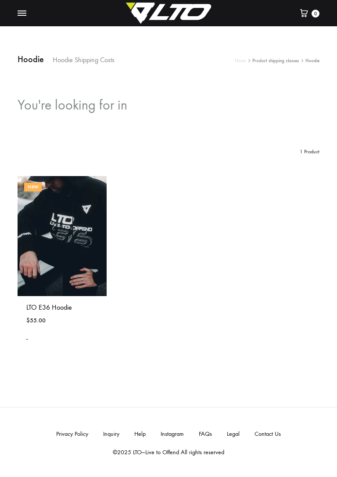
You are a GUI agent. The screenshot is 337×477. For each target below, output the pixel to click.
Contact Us (268, 434)
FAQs (205, 434)
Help (140, 434)
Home (240, 61)
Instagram (172, 434)
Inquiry (111, 434)
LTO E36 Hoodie (49, 307)
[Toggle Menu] (22, 13)
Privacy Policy (72, 434)
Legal (233, 434)
